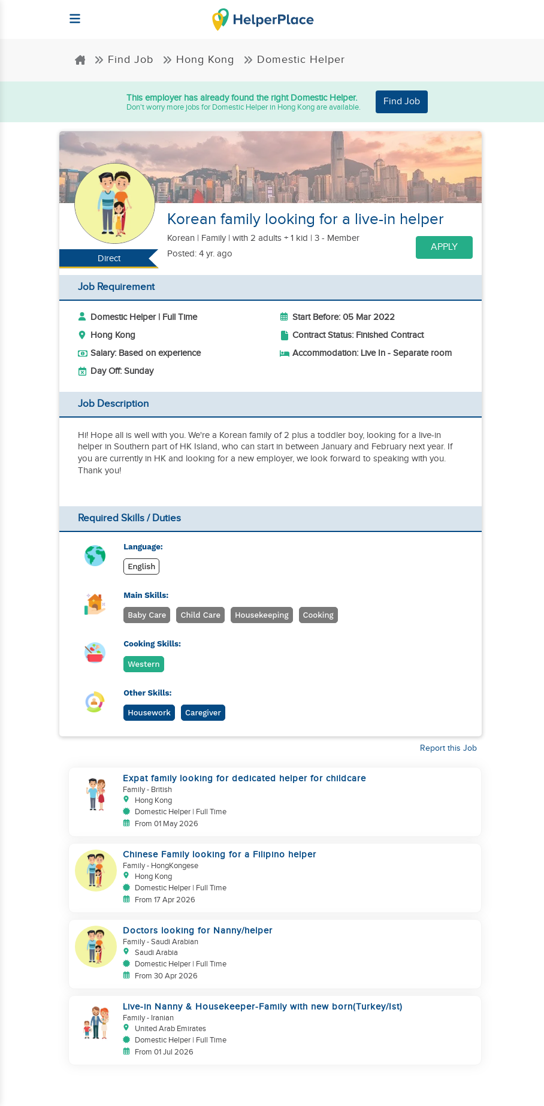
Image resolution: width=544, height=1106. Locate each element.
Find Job (123, 59)
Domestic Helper (294, 59)
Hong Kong (198, 59)
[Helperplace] (69, 13)
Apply (444, 247)
